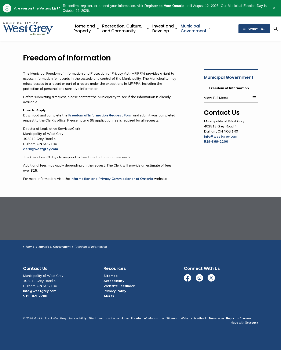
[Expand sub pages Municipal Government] (209, 28)
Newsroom (216, 318)
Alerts (108, 296)
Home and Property (84, 28)
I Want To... (254, 29)
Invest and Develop (163, 28)
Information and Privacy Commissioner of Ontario (112, 178)
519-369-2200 (216, 141)
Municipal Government (194, 28)
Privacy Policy (114, 291)
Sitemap (110, 275)
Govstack (251, 322)
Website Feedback (119, 286)
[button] (226, 97)
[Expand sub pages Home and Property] (97, 28)
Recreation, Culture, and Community (122, 28)
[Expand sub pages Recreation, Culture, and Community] (147, 28)
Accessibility (113, 281)
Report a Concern (238, 318)
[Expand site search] (275, 28)
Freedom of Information (147, 318)
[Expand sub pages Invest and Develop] (176, 28)
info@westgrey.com (220, 136)
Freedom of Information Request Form (100, 115)
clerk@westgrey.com (40, 149)
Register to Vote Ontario (165, 6)
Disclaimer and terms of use (109, 318)
